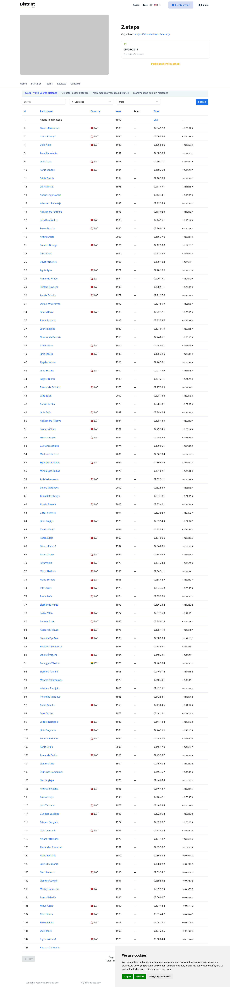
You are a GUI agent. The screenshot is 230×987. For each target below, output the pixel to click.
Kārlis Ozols (46, 746)
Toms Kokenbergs (50, 496)
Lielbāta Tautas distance (75, 92)
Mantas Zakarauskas (51, 680)
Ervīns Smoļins (48, 437)
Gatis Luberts (47, 872)
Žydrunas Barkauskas (52, 772)
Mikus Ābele (46, 905)
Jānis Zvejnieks (48, 730)
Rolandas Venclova (50, 696)
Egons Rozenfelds (49, 462)
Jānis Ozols (46, 161)
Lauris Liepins (47, 328)
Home (23, 83)
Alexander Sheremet (51, 847)
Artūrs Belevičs (48, 897)
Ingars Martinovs (49, 487)
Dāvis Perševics (48, 261)
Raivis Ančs (46, 596)
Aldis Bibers (46, 914)
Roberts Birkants (49, 738)
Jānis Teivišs (46, 353)
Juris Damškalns (48, 220)
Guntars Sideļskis (49, 445)
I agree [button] (127, 976)
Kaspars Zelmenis (49, 947)
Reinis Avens (47, 922)
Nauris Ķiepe (47, 780)
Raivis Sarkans (48, 320)
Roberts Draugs (48, 245)
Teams (49, 83)
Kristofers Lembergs (51, 646)
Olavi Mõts (46, 930)
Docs (145, 4)
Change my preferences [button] (160, 976)
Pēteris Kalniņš (48, 546)
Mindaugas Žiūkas (50, 471)
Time (156, 111)
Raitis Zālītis (46, 613)
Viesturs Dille (47, 763)
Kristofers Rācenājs (50, 203)
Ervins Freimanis (49, 864)
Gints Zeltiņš (47, 797)
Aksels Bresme (48, 504)
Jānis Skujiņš (46, 521)
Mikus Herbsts (48, 571)
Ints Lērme (46, 588)
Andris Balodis (48, 295)
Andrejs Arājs (47, 621)
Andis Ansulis (47, 705)
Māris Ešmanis (48, 855)
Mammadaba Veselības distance (111, 92)
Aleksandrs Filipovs (50, 420)
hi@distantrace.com (91, 982)
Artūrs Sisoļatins (49, 788)
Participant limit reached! (165, 63)
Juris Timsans (47, 805)
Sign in (203, 4)
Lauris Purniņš (48, 136)
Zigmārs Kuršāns (49, 671)
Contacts (75, 83)
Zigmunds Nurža (49, 604)
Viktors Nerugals (49, 721)
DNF (156, 119)
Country (95, 111)
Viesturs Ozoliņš (49, 880)
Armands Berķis (48, 755)
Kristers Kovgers (49, 287)
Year (118, 111)
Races (136, 4)
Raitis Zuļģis (46, 537)
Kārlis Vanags (47, 169)
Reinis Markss (47, 228)
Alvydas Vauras (48, 362)
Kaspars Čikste (48, 429)
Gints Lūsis (46, 253)
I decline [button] (140, 976)
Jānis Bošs (45, 412)
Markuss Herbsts (49, 454)
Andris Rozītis (47, 404)
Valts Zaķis (45, 395)
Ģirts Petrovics (48, 512)
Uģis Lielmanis (48, 830)
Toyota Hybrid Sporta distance (40, 92)
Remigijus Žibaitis (49, 663)
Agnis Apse (46, 270)
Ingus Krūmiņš (48, 939)
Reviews (61, 83)
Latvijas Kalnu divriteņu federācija (151, 34)
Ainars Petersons (49, 838)
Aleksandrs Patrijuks (51, 211)
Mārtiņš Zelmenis (49, 889)
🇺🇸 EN (155, 5)
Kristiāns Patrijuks (50, 688)
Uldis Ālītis (45, 144)
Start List (36, 83)
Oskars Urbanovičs (50, 303)
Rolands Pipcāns (49, 638)
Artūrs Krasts (47, 236)
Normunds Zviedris (50, 337)
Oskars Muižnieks (49, 128)
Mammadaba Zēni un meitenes (150, 92)
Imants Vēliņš (47, 529)
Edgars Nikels (47, 379)
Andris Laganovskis (50, 195)
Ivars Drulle (46, 713)
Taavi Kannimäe (48, 153)
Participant (46, 111)
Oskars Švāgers (48, 654)
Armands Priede (49, 278)
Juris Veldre (46, 563)
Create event (181, 5)
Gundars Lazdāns (49, 813)
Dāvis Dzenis (47, 178)
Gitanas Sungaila (49, 822)
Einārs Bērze (47, 312)
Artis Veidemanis (49, 479)
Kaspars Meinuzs (49, 629)
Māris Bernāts (47, 579)
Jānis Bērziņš (47, 370)
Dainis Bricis (46, 186)
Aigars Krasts (47, 554)
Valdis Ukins (46, 345)
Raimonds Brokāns (50, 387)
